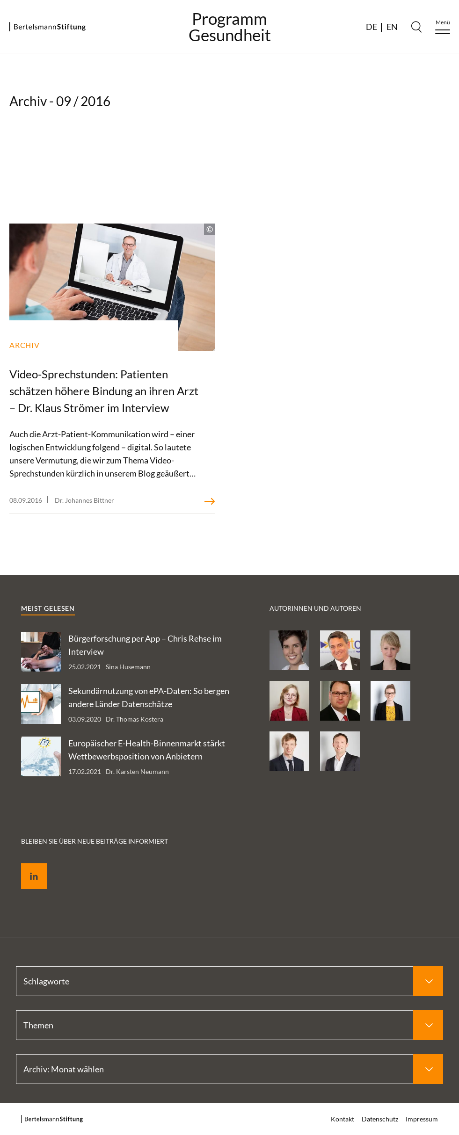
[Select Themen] (229, 1025)
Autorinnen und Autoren (315, 608)
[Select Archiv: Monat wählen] (229, 1069)
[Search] (416, 26)
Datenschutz (380, 1119)
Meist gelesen (48, 608)
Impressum (422, 1119)
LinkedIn (27, 865)
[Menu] (442, 27)
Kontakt (342, 1119)
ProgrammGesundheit (230, 26)
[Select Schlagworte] (229, 981)
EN (392, 27)
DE (371, 27)
